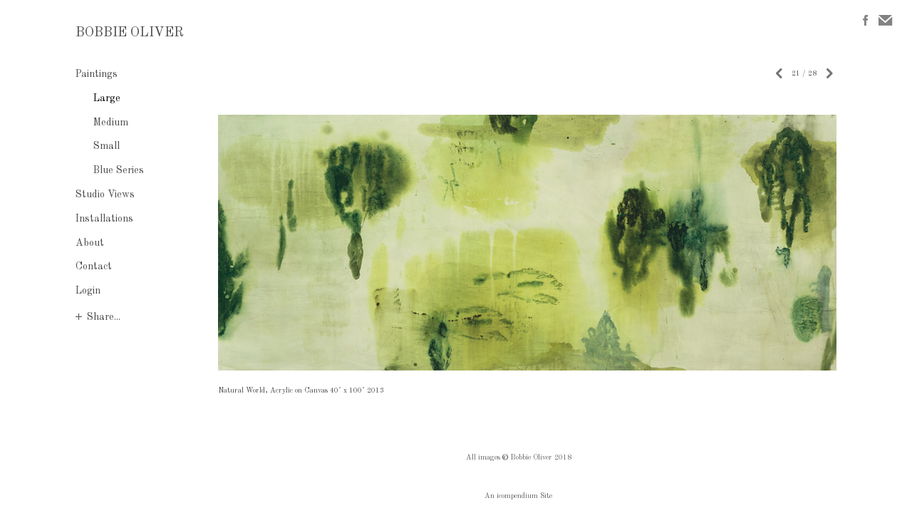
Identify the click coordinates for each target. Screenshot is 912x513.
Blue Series (118, 170)
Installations (104, 219)
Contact (94, 266)
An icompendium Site (518, 495)
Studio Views (105, 195)
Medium (110, 123)
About (90, 243)
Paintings (97, 74)
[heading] (111, 33)
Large (106, 98)
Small (106, 146)
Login (88, 291)
